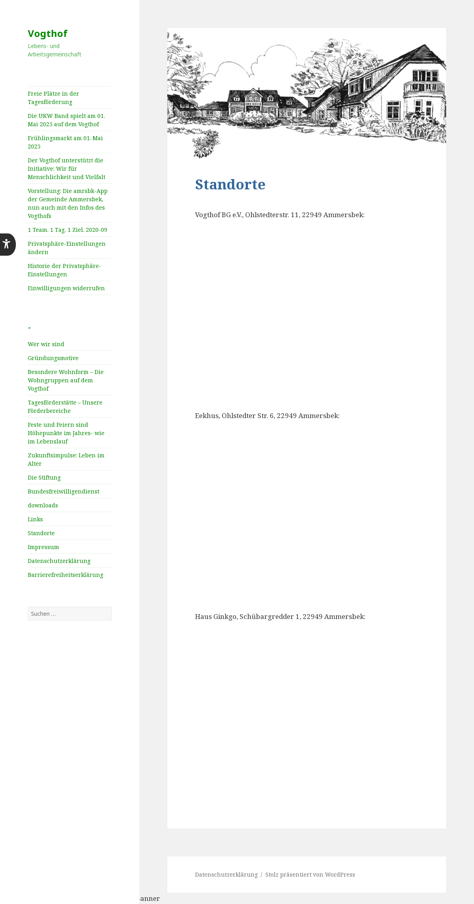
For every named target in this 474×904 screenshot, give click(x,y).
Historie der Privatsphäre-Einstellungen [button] (64, 270)
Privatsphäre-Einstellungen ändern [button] (67, 248)
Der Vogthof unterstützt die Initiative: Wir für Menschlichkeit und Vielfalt (66, 168)
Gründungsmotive (53, 358)
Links (35, 519)
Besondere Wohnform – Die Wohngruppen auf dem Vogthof (66, 380)
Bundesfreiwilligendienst (63, 491)
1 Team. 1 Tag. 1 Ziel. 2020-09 (67, 229)
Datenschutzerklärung (59, 561)
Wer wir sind (46, 344)
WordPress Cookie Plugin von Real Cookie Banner (80, 898)
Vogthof (48, 33)
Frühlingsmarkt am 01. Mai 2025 (65, 142)
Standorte (41, 533)
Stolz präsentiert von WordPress (310, 874)
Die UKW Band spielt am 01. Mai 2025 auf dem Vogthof (66, 120)
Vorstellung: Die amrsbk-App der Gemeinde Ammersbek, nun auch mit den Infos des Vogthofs (68, 203)
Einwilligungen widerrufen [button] (66, 288)
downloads (43, 505)
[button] (8, 244)
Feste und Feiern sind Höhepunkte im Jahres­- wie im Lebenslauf (66, 433)
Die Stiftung (44, 477)
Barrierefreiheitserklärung (65, 574)
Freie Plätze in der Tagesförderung (53, 98)
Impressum (43, 547)
